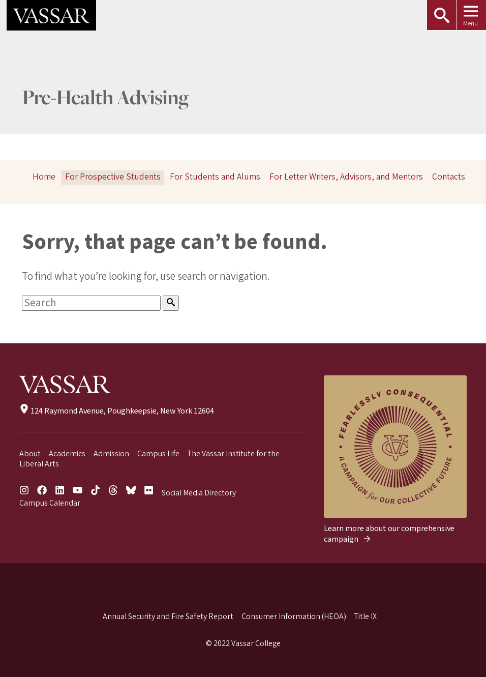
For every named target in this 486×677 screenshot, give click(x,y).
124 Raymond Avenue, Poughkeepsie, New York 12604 (116, 411)
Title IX (365, 616)
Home (44, 176)
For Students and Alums (215, 176)
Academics (67, 453)
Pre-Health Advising (105, 98)
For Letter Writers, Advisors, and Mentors (346, 176)
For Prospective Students (113, 176)
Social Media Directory (199, 492)
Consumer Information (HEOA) (293, 616)
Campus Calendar (49, 503)
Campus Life (158, 453)
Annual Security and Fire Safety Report (168, 616)
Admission (111, 453)
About (30, 453)
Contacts (448, 176)
